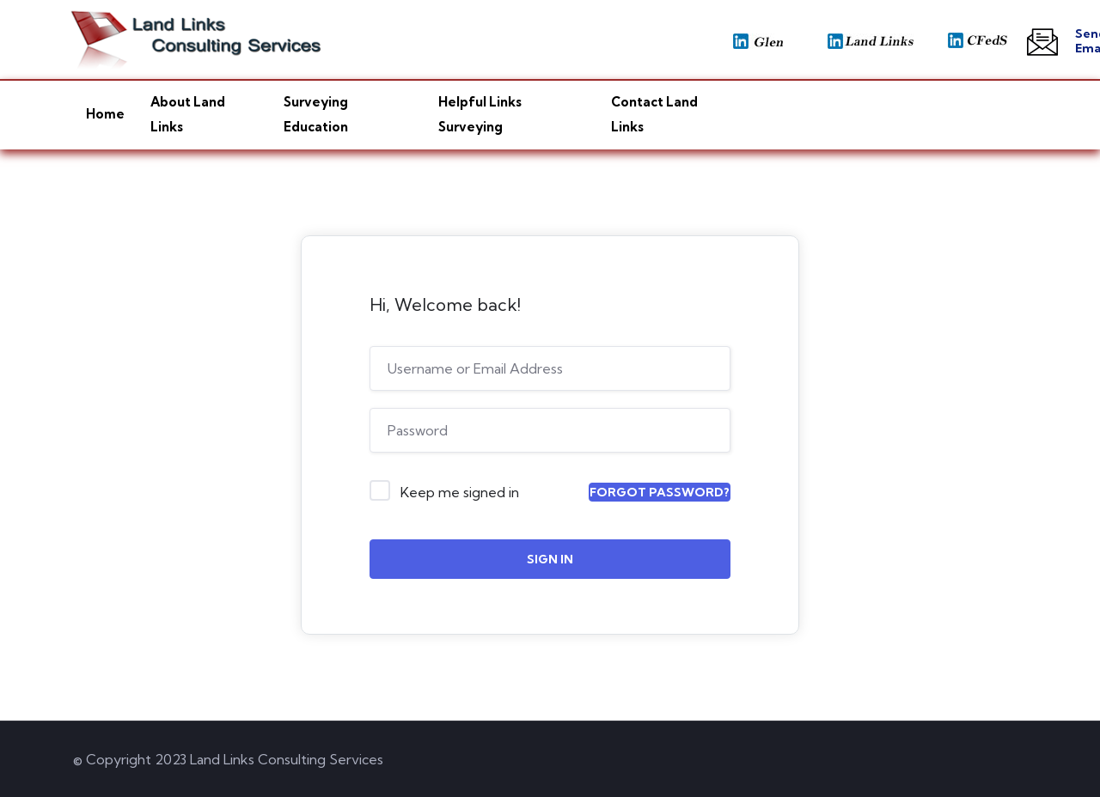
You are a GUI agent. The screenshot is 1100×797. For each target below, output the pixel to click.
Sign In (550, 559)
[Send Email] (1042, 42)
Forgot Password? (660, 492)
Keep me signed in (459, 492)
